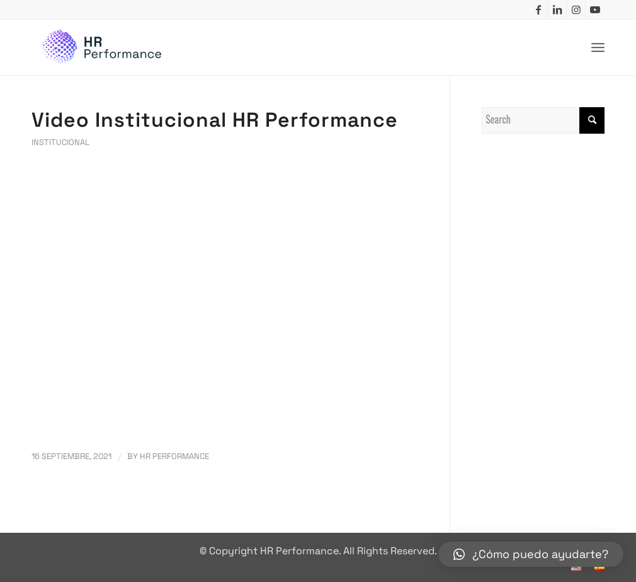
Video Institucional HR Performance (214, 119)
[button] (530, 554)
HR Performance (174, 456)
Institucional (60, 142)
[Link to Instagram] (576, 9)
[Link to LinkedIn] (557, 9)
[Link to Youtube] (595, 9)
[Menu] (598, 47)
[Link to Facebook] (538, 9)
